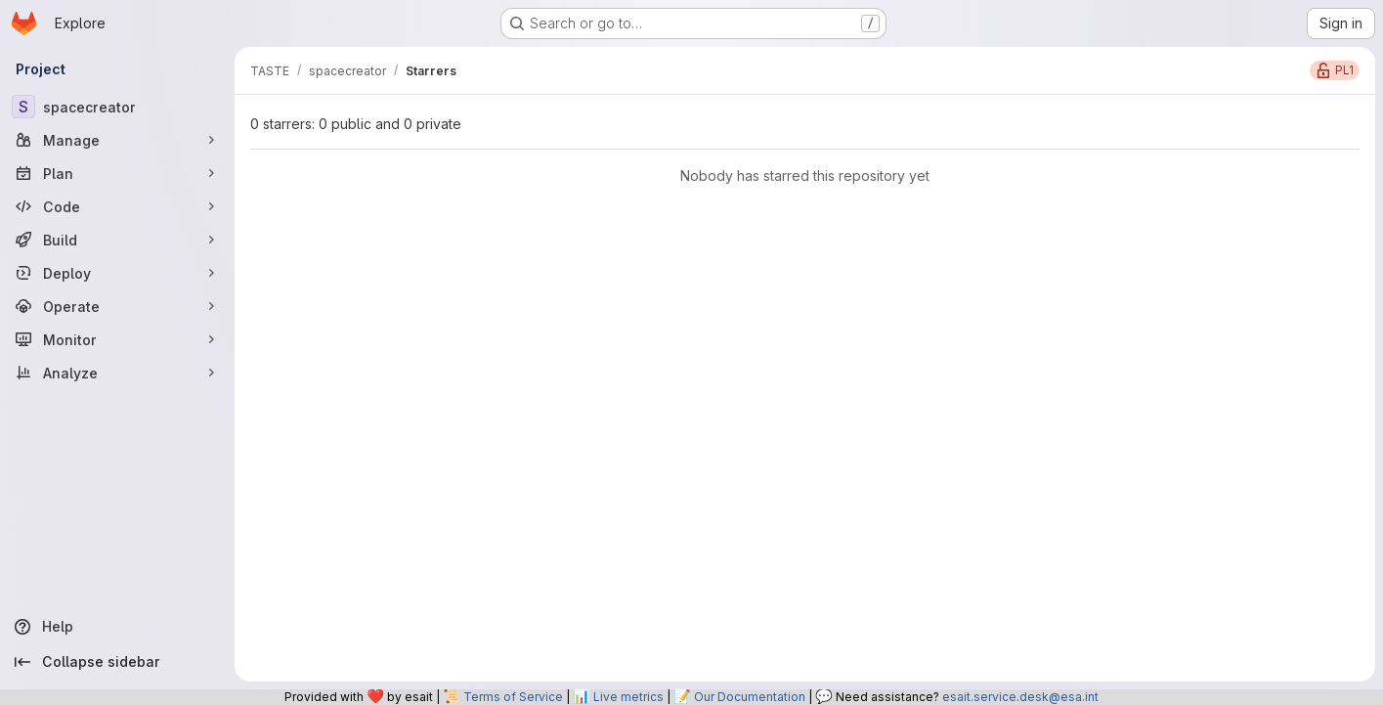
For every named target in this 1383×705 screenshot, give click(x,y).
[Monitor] (117, 339)
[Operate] (117, 306)
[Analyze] (117, 372)
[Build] (117, 239)
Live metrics (628, 696)
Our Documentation (749, 696)
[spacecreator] (117, 106)
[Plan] (117, 173)
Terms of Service (513, 696)
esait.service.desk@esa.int (1020, 696)
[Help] (117, 626)
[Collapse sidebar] (117, 662)
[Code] (117, 206)
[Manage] (117, 139)
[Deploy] (117, 272)
